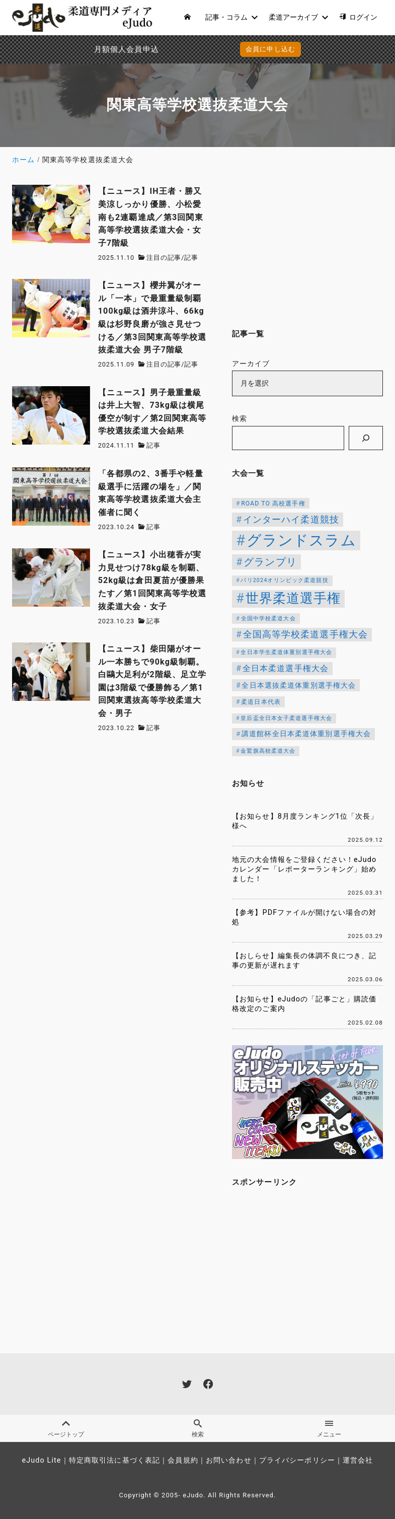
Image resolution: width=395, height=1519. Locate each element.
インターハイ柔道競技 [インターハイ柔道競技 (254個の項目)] (291, 519)
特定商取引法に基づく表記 (114, 1460)
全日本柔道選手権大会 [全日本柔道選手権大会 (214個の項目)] (286, 668)
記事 (191, 257)
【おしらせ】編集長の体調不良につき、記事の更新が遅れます (304, 961)
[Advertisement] (307, 248)
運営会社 (358, 1460)
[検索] (366, 438)
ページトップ (66, 1428)
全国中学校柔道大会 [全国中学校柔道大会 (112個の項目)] (268, 618)
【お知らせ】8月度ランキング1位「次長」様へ (305, 821)
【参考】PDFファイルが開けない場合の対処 (304, 917)
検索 (239, 418)
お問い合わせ (229, 1460)
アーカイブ (251, 363)
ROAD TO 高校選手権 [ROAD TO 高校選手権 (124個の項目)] (273, 503)
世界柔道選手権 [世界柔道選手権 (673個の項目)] (293, 598)
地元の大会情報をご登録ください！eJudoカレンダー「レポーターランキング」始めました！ (304, 869)
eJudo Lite (41, 1460)
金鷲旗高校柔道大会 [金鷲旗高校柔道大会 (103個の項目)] (268, 751)
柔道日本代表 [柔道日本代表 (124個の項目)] (261, 701)
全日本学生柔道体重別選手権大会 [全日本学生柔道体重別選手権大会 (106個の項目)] (286, 652)
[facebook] (208, 1384)
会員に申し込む (270, 49)
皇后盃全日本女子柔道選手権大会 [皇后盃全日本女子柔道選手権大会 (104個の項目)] (286, 718)
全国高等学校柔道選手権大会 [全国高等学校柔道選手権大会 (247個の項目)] (305, 634)
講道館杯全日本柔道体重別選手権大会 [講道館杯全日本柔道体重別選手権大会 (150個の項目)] (306, 734)
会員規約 (183, 1460)
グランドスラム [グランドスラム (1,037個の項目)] (301, 540)
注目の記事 (163, 257)
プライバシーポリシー (297, 1460)
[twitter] (187, 1384)
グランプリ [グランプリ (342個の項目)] (270, 562)
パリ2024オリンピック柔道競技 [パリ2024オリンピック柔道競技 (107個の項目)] (284, 580)
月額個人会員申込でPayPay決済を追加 (97, 49)
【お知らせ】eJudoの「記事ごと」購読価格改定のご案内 (304, 1004)
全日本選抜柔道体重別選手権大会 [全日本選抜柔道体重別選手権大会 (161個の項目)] (299, 685)
